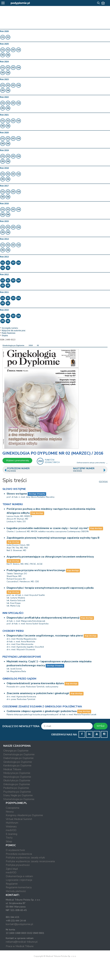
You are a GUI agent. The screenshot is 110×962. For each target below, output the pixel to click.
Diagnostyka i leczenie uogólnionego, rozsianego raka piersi (45, 635)
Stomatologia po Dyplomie (18, 799)
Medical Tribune (12, 769)
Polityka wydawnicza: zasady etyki (25, 857)
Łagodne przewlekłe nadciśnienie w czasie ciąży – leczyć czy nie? (47, 528)
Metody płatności (16, 891)
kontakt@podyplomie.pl (19, 924)
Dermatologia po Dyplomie (19, 754)
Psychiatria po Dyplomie (17, 791)
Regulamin (12, 883)
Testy (9, 837)
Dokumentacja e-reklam (19, 876)
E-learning (11, 834)
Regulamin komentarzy (19, 887)
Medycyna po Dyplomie (16, 773)
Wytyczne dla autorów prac (13, 330)
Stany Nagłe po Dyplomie (18, 795)
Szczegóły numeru (10, 328)
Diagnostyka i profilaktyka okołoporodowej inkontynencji (43, 618)
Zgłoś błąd (12, 868)
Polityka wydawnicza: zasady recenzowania (30, 861)
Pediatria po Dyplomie (16, 788)
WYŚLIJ (100, 726)
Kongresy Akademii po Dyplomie (24, 815)
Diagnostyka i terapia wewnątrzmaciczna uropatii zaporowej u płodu (50, 588)
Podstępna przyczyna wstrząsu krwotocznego (36, 570)
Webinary (11, 826)
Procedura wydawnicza (19, 854)
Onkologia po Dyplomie (16, 784)
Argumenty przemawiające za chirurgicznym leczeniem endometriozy (50, 557)
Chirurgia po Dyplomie (15, 750)
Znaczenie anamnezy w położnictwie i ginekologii (38, 693)
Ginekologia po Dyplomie (13, 345)
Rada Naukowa (8, 333)
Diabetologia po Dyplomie (18, 758)
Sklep (9, 841)
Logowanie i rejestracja (19, 880)
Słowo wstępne (17, 494)
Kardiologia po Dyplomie (17, 765)
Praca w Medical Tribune (20, 946)
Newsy (10, 811)
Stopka (5, 335)
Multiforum (12, 822)
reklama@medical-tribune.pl (22, 941)
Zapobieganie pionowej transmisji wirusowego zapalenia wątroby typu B (53, 538)
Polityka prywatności (18, 865)
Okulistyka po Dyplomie (16, 780)
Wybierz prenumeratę (17, 460)
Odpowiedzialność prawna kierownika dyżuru (35, 683)
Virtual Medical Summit (19, 819)
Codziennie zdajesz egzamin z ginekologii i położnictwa (42, 711)
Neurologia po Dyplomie (17, 776)
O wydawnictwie (15, 850)
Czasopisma (12, 807)
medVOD (11, 830)
